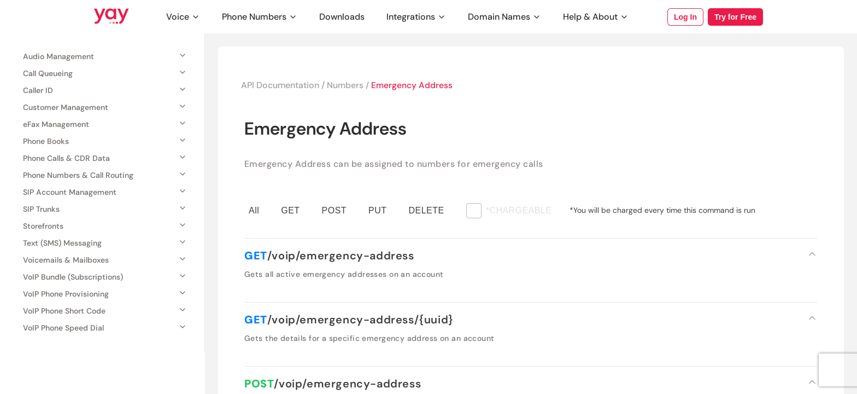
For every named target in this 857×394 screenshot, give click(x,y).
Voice (183, 16)
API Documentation (280, 85)
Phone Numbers (259, 16)
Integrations (416, 16)
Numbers (346, 85)
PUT (377, 210)
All (254, 210)
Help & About (596, 16)
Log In (685, 17)
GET (290, 210)
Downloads (342, 16)
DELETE (426, 210)
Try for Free (735, 17)
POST (334, 210)
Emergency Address (413, 85)
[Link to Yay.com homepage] (111, 17)
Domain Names (504, 16)
